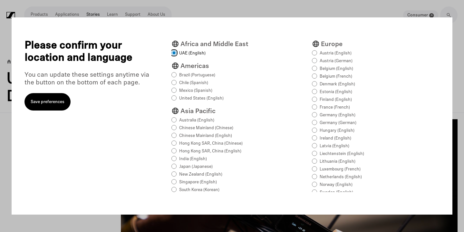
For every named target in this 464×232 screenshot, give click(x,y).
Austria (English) (336, 53)
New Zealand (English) (200, 174)
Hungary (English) (337, 131)
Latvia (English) (334, 146)
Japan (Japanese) (196, 167)
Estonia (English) (336, 92)
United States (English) (201, 98)
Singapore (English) (198, 182)
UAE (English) (192, 53)
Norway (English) (336, 185)
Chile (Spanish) (193, 83)
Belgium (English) (336, 69)
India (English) (193, 159)
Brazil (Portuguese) (197, 75)
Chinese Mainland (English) (205, 136)
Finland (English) (336, 100)
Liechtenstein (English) (342, 154)
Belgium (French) (336, 76)
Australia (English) (196, 120)
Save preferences (47, 102)
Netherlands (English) (341, 177)
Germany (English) (337, 115)
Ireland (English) (335, 138)
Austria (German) (336, 61)
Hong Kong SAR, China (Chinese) (211, 143)
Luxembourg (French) (340, 169)
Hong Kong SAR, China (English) (210, 151)
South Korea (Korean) (199, 190)
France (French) (335, 107)
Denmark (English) (337, 84)
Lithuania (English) (337, 162)
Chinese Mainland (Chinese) (206, 128)
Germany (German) (338, 123)
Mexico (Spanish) (195, 91)
